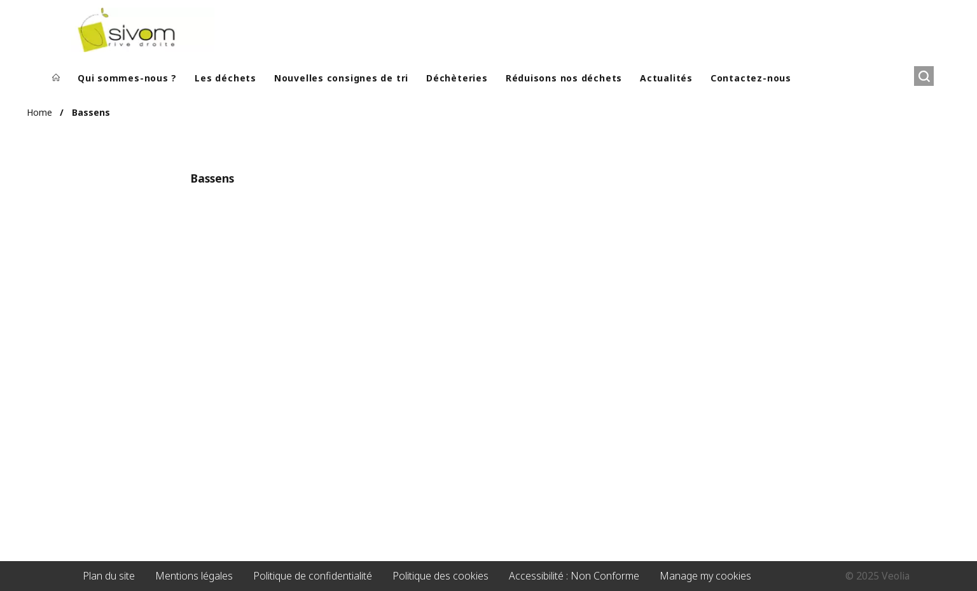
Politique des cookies (440, 576)
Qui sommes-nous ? (127, 78)
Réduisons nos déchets (564, 78)
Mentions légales (194, 576)
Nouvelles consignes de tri (341, 78)
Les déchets (225, 78)
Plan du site (109, 576)
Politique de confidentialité (312, 576)
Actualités (666, 78)
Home (39, 112)
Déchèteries (457, 78)
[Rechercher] (924, 76)
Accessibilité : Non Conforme (574, 576)
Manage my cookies (705, 576)
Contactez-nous (750, 78)
